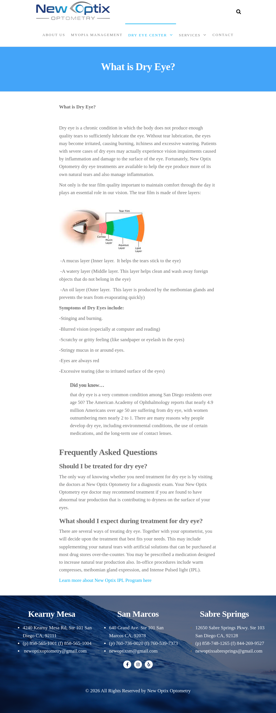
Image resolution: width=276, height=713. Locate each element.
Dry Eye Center (147, 35)
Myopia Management (97, 35)
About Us (53, 35)
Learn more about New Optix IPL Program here (105, 580)
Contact (222, 35)
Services (189, 35)
